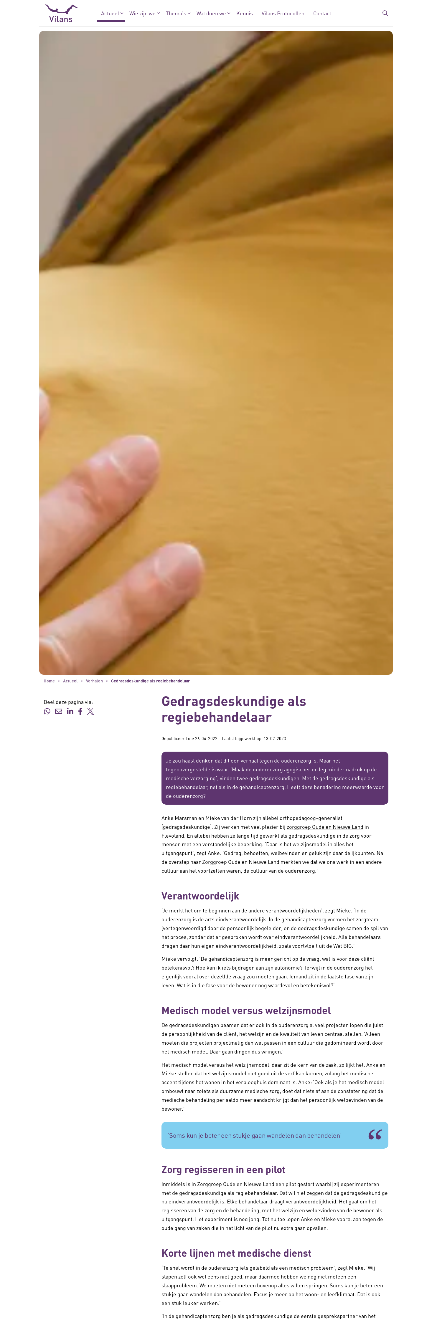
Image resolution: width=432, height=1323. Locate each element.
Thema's (176, 13)
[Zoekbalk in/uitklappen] (385, 13)
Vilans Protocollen (283, 13)
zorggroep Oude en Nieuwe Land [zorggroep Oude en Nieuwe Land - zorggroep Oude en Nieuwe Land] (325, 826)
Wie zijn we (142, 13)
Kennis (244, 13)
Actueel (110, 13)
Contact (322, 13)
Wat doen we (211, 13)
